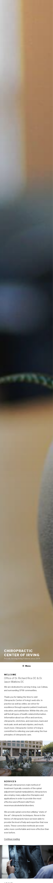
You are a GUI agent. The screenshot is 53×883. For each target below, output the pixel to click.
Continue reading (12, 839)
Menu (26, 666)
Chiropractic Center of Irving (22, 653)
